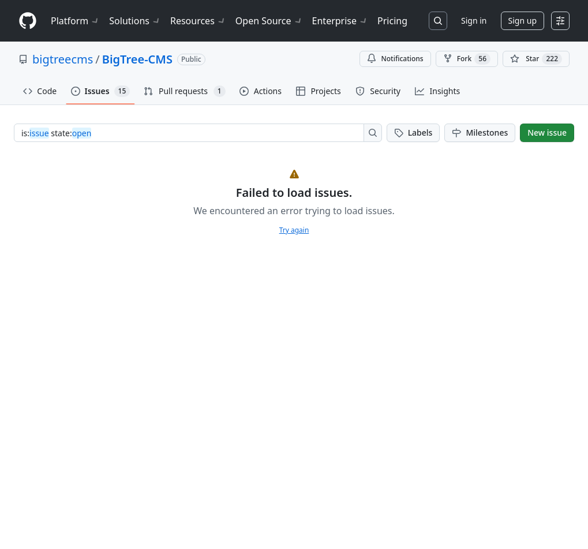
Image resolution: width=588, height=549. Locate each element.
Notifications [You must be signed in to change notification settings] (395, 59)
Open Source (269, 20)
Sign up (522, 20)
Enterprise (340, 20)
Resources (198, 20)
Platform (75, 20)
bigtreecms (62, 59)
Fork (466, 59)
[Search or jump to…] (438, 20)
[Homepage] (27, 21)
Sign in (473, 20)
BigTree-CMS (137, 59)
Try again (294, 230)
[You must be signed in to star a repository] (536, 59)
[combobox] (192, 132)
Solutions (135, 20)
